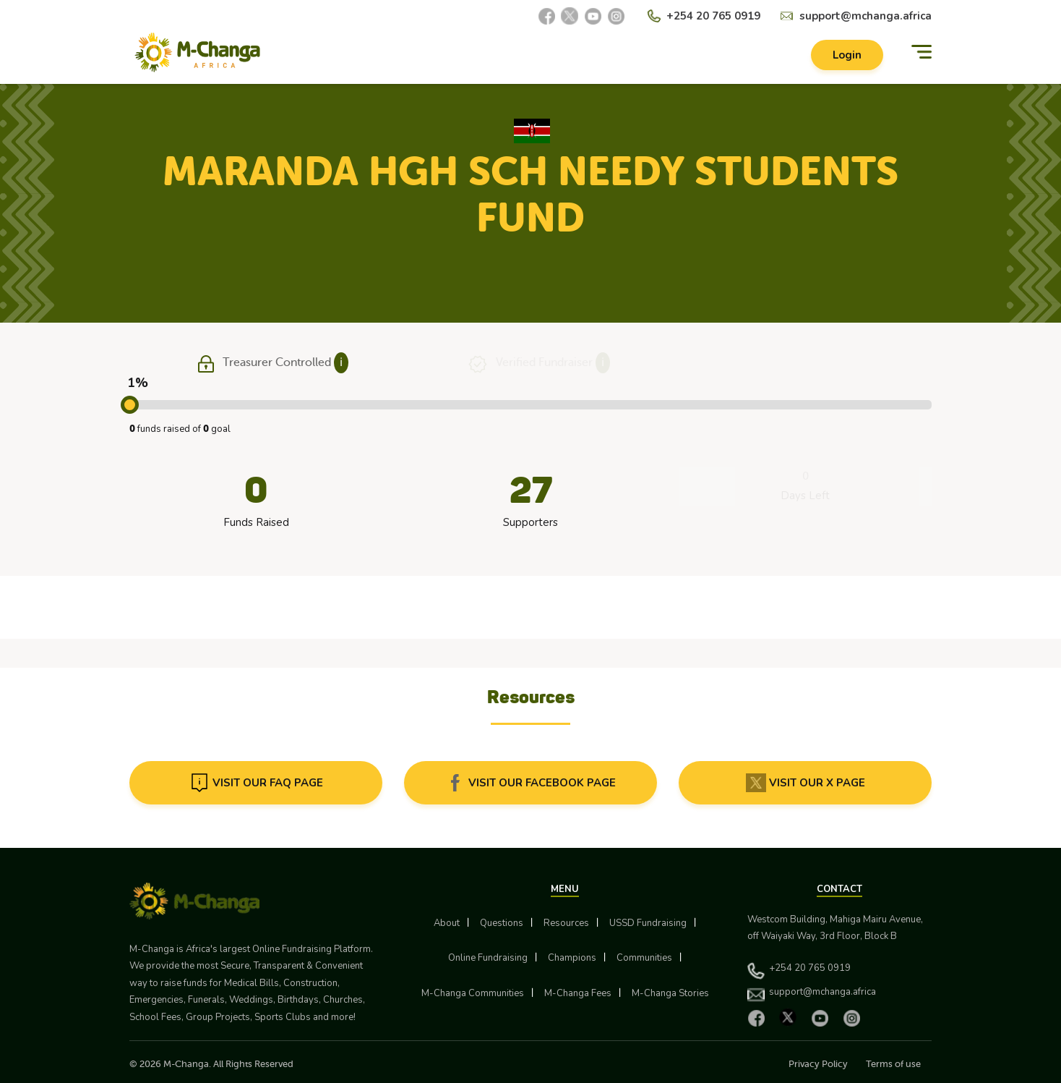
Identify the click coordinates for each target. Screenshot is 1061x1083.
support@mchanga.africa (865, 16)
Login (847, 55)
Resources (566, 923)
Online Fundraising (488, 957)
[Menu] (921, 52)
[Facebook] (546, 16)
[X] (569, 16)
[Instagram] (615, 16)
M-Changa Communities (472, 993)
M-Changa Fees (577, 993)
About (447, 923)
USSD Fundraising (648, 923)
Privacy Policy (818, 1063)
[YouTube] (592, 16)
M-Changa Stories (670, 993)
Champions (572, 957)
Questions (501, 923)
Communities (644, 957)
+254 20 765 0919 (713, 16)
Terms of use (893, 1063)
